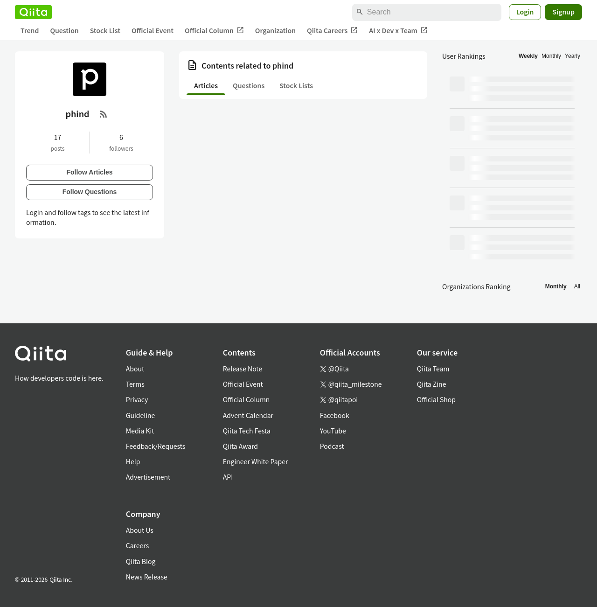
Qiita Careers (332, 30)
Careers (137, 545)
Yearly (572, 56)
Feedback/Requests (156, 446)
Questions (248, 85)
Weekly (528, 56)
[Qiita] (33, 12)
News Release (146, 576)
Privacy (137, 399)
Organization (275, 30)
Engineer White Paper (255, 461)
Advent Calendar (248, 415)
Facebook (334, 415)
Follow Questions (89, 191)
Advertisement (148, 476)
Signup (563, 11)
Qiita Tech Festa (247, 430)
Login (525, 11)
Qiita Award (240, 446)
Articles (206, 85)
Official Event (153, 30)
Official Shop (436, 399)
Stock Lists (296, 85)
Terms (135, 384)
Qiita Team (433, 368)
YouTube (333, 430)
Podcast (332, 446)
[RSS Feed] (103, 114)
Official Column (214, 30)
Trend (30, 30)
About (135, 368)
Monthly (551, 56)
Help (133, 461)
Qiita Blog (141, 561)
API (228, 476)
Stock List (105, 30)
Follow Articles (89, 172)
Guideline (140, 415)
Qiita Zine (431, 384)
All (577, 286)
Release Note (242, 368)
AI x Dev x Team (398, 30)
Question (64, 30)
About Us (139, 530)
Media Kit (140, 430)
